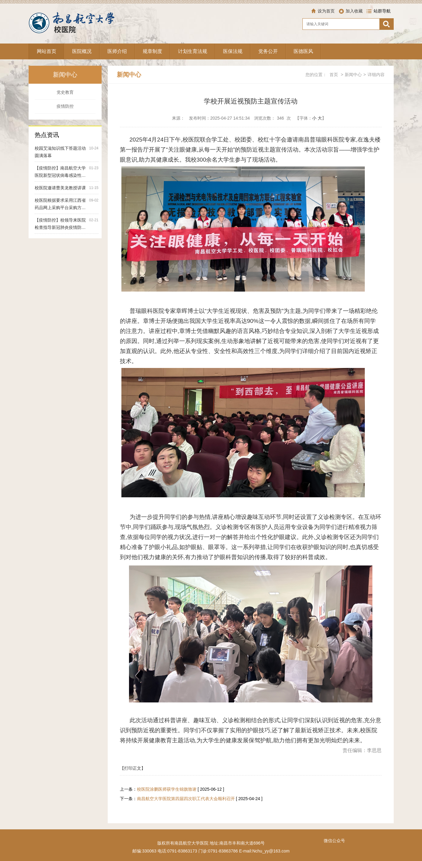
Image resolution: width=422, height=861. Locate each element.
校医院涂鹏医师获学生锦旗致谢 (167, 789)
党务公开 (268, 51)
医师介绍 (117, 51)
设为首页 (326, 11)
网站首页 (46, 51)
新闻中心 (353, 74)
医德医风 (303, 51)
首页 (334, 74)
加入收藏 (354, 11)
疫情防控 (65, 106)
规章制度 (152, 51)
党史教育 (65, 92)
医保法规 (232, 51)
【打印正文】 (132, 768)
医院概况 (82, 51)
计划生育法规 (192, 51)
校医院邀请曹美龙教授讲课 (60, 187)
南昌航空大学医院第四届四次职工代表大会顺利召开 (186, 798)
